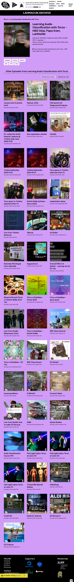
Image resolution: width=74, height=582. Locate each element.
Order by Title (63, 77)
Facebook (7, 561)
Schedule (52, 1)
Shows (59, 1)
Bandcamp (7, 567)
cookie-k (18, 575)
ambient (7, 60)
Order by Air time (48, 77)
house (15, 60)
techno (22, 60)
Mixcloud (7, 565)
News (63, 4)
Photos (60, 6)
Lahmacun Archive (37, 12)
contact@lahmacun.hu (11, 573)
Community (52, 6)
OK (24, 575)
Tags (57, 4)
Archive (51, 4)
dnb (11, 64)
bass (16, 64)
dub (6, 64)
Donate (51, 8)
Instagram (7, 563)
